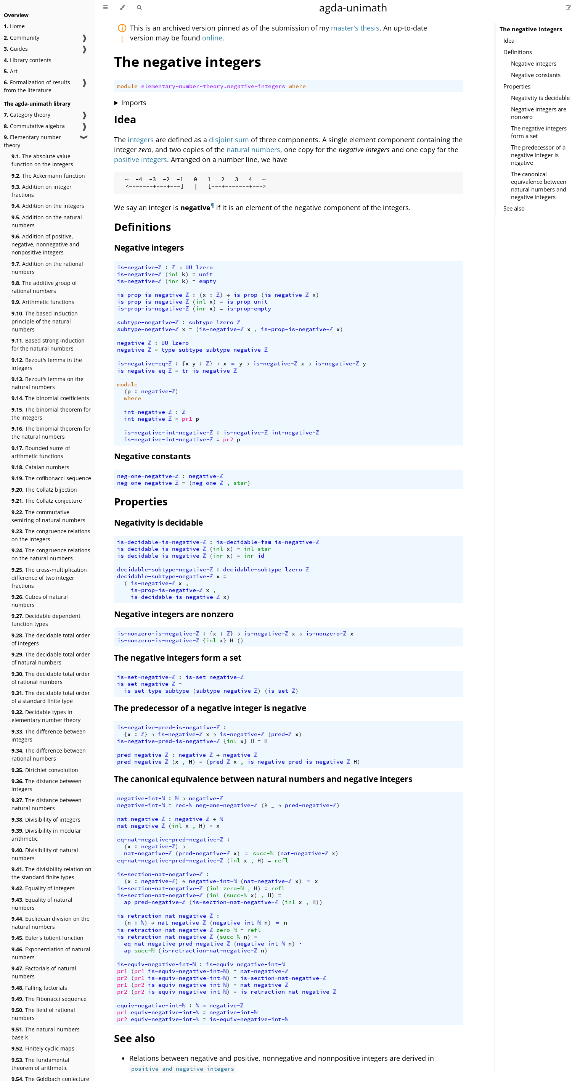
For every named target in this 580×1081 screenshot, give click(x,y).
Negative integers (533, 63)
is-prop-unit (247, 301)
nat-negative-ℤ (141, 819)
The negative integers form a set (539, 132)
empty (207, 281)
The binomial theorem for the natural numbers (51, 432)
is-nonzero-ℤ (326, 633)
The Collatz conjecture (46, 500)
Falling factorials (39, 987)
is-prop (245, 294)
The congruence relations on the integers (50, 535)
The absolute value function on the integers (42, 160)
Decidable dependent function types (45, 619)
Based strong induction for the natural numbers (48, 344)
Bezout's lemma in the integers (46, 364)
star (240, 482)
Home (14, 26)
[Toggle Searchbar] (139, 7)
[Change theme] (122, 7)
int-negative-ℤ (148, 412)
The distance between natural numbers (46, 804)
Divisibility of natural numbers (44, 854)
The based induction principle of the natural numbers (44, 321)
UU (188, 267)
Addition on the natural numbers (46, 221)
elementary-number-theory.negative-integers (213, 86)
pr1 (187, 418)
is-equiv (219, 964)
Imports (133, 102)
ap (127, 902)
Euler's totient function (47, 937)
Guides (16, 48)
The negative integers (531, 29)
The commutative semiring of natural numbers (48, 516)
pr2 (228, 439)
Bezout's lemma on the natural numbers (47, 383)
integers (141, 139)
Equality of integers (43, 888)
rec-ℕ (183, 805)
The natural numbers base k (45, 1033)
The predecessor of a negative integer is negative (538, 154)
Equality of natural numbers (41, 903)
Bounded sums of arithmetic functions (40, 452)
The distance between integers (46, 785)
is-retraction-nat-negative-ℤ (165, 915)
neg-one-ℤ (207, 482)
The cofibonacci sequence (51, 478)
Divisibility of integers (45, 819)
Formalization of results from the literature (37, 86)
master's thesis (355, 27)
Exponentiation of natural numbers (50, 953)
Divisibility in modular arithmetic (46, 834)
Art (11, 71)
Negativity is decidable (540, 97)
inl (173, 274)
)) (319, 902)
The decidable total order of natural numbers (50, 658)
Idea (508, 40)
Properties (516, 86)
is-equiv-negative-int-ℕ (156, 964)
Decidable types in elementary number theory (45, 716)
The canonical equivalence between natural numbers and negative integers (538, 185)
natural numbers (253, 149)
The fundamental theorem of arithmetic (40, 1063)
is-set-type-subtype (156, 690)
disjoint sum (229, 139)
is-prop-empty (249, 308)
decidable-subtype (252, 569)
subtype (201, 322)
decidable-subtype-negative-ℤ (165, 569)
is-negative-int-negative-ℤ (168, 432)
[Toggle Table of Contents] (105, 7)
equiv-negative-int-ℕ (151, 1005)
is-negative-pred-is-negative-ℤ (168, 727)
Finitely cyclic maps (42, 1048)
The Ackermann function (48, 175)
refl (281, 860)
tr (185, 370)
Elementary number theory (32, 141)
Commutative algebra (34, 126)
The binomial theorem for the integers (51, 413)
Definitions (517, 52)
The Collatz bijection (44, 489)
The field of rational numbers (43, 1013)
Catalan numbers (40, 467)
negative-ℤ (134, 342)
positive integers (140, 159)
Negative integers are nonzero (538, 113)
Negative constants (536, 75)
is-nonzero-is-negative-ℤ (158, 633)
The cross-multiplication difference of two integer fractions (49, 577)
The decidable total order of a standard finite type (50, 697)
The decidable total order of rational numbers (50, 677)
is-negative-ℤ (139, 267)
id (260, 555)
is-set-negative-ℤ (146, 677)
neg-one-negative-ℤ (148, 476)
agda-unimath (353, 7)
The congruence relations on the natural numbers (50, 554)
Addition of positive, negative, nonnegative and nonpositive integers (45, 244)
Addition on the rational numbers (47, 267)
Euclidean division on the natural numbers (50, 922)
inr (173, 281)
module (127, 86)
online (212, 37)
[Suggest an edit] (568, 7)
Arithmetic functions (42, 302)
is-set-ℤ (281, 690)
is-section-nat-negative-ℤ (160, 874)
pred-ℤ (281, 734)
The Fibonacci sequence (49, 998)
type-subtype (181, 349)
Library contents (27, 60)
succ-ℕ (263, 853)
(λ (264, 805)
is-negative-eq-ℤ (144, 363)
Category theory (27, 114)
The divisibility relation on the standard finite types (51, 873)
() (240, 640)
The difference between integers (48, 735)
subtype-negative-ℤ (148, 322)
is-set (195, 677)
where (297, 86)
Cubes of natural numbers (39, 600)
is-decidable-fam (243, 542)
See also (514, 208)
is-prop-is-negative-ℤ (153, 294)
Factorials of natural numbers (43, 972)
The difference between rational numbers (48, 754)
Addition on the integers (47, 205)
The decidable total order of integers (50, 639)
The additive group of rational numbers (44, 286)
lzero (204, 267)
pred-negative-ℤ (143, 754)
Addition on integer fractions (41, 190)
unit (206, 274)
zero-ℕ (233, 888)
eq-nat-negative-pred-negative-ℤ (170, 839)
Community (21, 37)
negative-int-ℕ (141, 798)
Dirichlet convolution (44, 770)
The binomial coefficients (50, 398)
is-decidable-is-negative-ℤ (161, 542)
